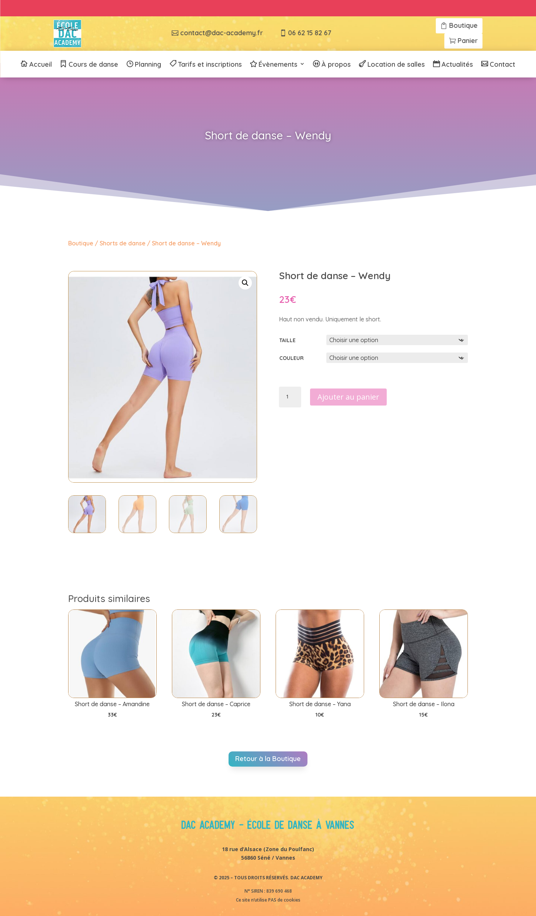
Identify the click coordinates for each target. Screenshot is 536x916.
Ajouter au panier (348, 397)
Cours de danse (93, 65)
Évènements (278, 65)
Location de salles (396, 65)
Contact (502, 65)
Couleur (291, 358)
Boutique (80, 243)
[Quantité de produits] (290, 397)
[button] (245, 283)
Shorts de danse (123, 243)
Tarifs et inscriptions (210, 65)
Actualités (457, 65)
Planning (148, 65)
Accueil (40, 65)
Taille (287, 340)
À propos (336, 65)
